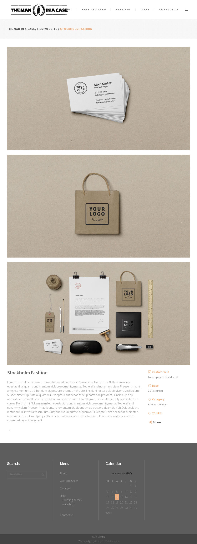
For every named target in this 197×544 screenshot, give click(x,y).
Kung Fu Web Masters (107, 541)
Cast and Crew (69, 481)
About (63, 473)
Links (63, 496)
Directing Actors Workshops (71, 502)
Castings (65, 488)
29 (157, 413)
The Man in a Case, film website (32, 29)
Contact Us (66, 515)
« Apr (108, 513)
